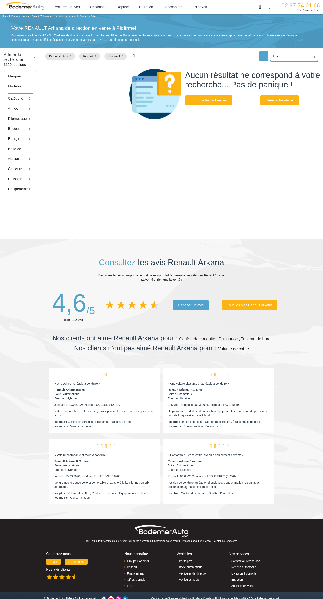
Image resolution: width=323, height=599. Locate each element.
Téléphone (76, 545)
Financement (135, 557)
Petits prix (185, 544)
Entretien (154, 7)
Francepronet (87, 582)
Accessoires (181, 7)
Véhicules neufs (189, 563)
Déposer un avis (191, 289)
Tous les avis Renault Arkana (249, 289)
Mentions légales (190, 581)
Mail (53, 545)
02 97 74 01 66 (300, 5)
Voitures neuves (75, 7)
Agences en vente (242, 569)
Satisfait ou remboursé (245, 544)
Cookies (208, 581)
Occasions (106, 7)
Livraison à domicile (244, 557)
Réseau (132, 550)
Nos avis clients (58, 553)
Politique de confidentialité (230, 581)
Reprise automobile (243, 550)
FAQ (130, 569)
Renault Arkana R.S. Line (185, 373)
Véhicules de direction (193, 557)
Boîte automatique (190, 550)
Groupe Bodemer (138, 544)
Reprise (131, 7)
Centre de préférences (164, 581)
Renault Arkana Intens (69, 373)
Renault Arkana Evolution (185, 445)
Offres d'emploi (136, 563)
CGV (251, 581)
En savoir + (210, 7)
